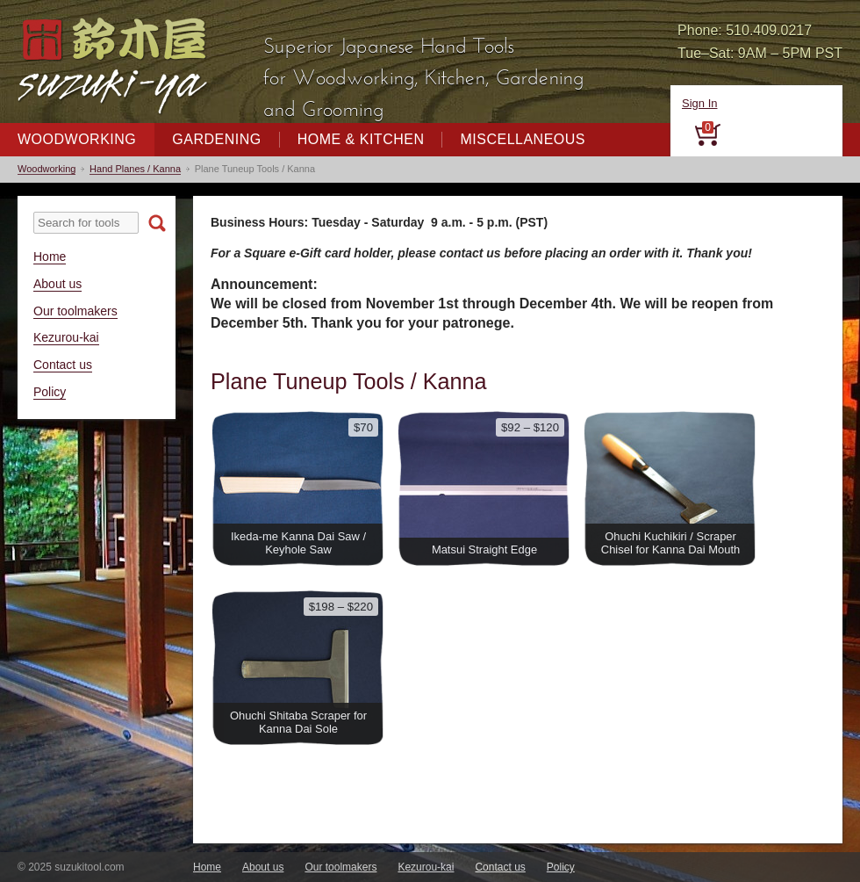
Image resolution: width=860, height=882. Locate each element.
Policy (49, 392)
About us (57, 284)
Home (49, 256)
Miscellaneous (522, 139)
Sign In (699, 103)
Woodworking (77, 139)
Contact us (62, 365)
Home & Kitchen (361, 139)
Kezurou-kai (66, 337)
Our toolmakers (75, 311)
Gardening (216, 139)
